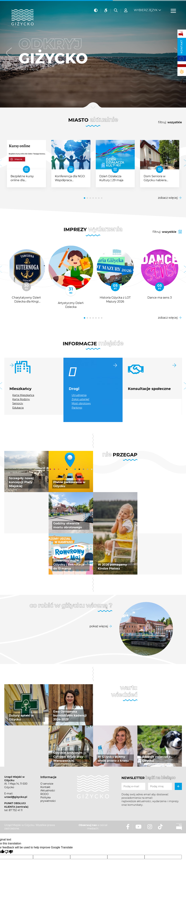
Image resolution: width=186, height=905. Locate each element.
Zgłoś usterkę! (80, 399)
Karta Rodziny (21, 399)
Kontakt (181, 46)
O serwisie (46, 783)
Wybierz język (145, 9)
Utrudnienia (79, 395)
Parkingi (77, 407)
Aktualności (47, 790)
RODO (44, 794)
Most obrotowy (81, 403)
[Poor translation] (8, 851)
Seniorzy (17, 403)
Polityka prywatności (48, 799)
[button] (9, 53)
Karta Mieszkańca (23, 395)
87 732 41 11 (16, 810)
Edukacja (18, 407)
